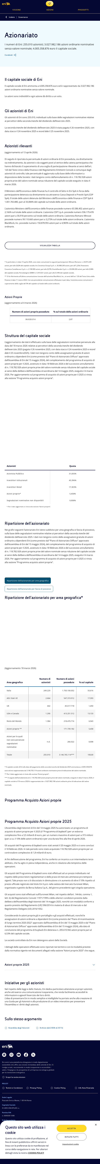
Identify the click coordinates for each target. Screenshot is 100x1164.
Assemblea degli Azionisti (18, 1029)
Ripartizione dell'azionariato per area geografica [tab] (28, 581)
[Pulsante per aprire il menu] (96, 3)
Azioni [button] (50, 10)
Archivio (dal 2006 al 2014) (51, 1029)
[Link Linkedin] (4, 1056)
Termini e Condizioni (14, 1089)
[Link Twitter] (33, 1056)
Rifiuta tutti (71, 1137)
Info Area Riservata (86, 1089)
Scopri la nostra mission (15, 1078)
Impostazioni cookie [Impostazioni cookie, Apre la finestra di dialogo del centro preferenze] (70, 1144)
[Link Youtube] (19, 1056)
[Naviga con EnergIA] (49, 3)
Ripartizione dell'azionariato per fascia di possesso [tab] (29, 589)
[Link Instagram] (11, 1056)
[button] (6, 3)
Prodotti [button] (83, 10)
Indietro (12, 17)
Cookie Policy (60, 1089)
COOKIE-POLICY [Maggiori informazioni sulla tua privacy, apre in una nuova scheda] (36, 1153)
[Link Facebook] (26, 1056)
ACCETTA (71, 1128)
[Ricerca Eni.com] (90, 3)
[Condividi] (10, 55)
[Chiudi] (96, 1125)
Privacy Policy (36, 1089)
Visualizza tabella (50, 245)
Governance (23, 17)
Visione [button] (16, 10)
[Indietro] (6, 17)
